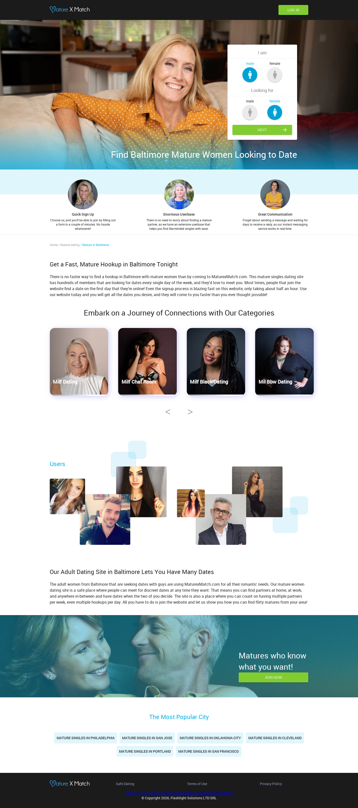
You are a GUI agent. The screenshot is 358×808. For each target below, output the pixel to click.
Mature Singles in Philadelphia (86, 737)
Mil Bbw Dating (275, 381)
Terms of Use (197, 783)
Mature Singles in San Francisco (208, 751)
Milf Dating (65, 381)
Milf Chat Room (139, 381)
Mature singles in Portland (145, 751)
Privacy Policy (271, 783)
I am (262, 53)
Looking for (262, 90)
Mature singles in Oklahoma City (210, 737)
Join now (273, 677)
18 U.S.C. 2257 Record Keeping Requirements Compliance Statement (179, 793)
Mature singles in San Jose (147, 737)
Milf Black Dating (209, 381)
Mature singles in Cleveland (275, 737)
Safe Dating (125, 783)
